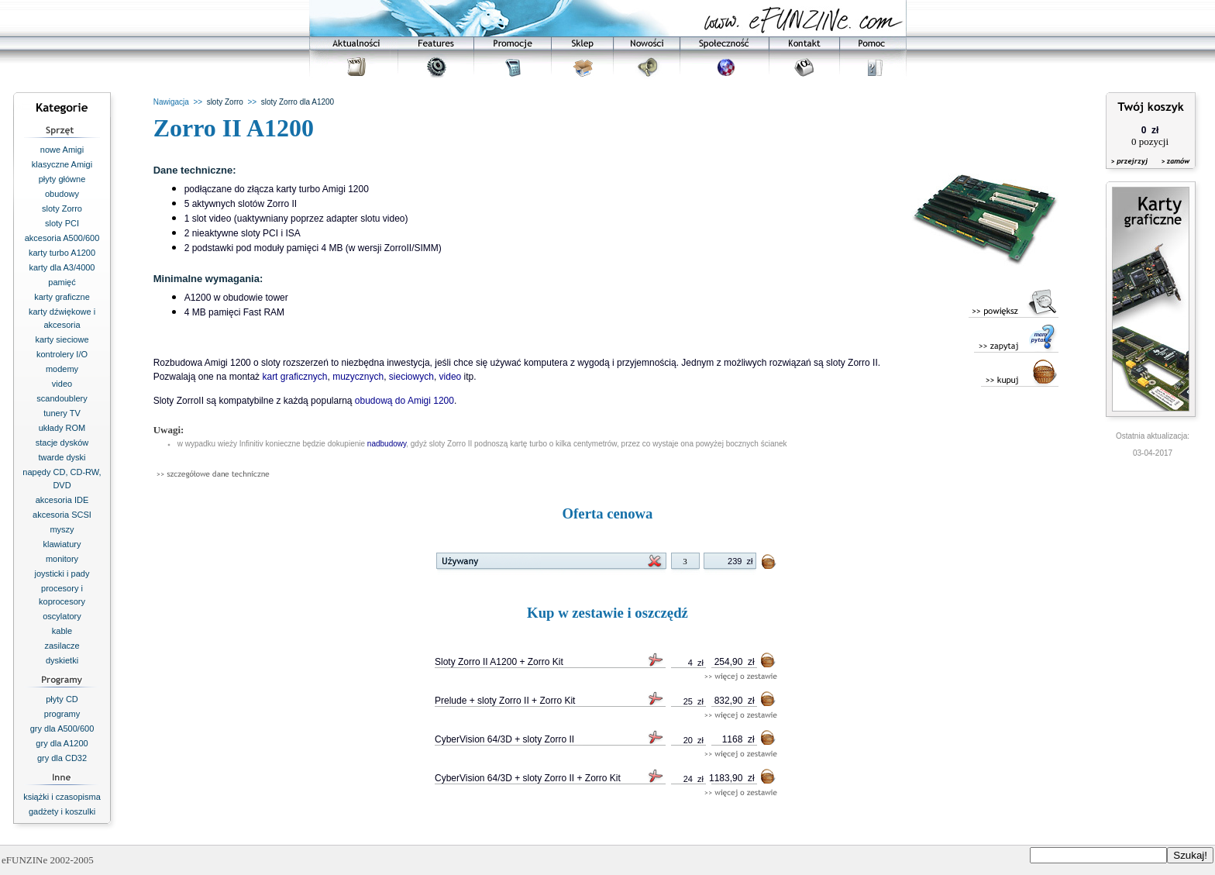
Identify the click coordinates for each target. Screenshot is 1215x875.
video (62, 383)
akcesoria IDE (62, 500)
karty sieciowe (61, 339)
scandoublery (61, 398)
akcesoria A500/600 (62, 238)
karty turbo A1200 (62, 252)
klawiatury (62, 544)
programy (62, 713)
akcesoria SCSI (62, 514)
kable (62, 631)
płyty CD (62, 699)
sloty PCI (62, 223)
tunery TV (62, 413)
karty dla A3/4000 (62, 267)
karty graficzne (62, 296)
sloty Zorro (62, 208)
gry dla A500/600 (62, 728)
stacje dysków (62, 442)
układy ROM (62, 427)
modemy (62, 369)
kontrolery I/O (62, 354)
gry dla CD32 (62, 758)
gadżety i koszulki (62, 811)
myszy (62, 529)
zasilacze (61, 645)
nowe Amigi (62, 149)
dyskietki (62, 660)
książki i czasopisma (62, 796)
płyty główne (62, 179)
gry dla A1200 (62, 743)
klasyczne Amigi (62, 164)
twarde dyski (61, 457)
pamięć (61, 282)
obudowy (62, 193)
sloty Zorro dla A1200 (298, 102)
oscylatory (62, 616)
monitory (62, 558)
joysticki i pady (62, 573)
